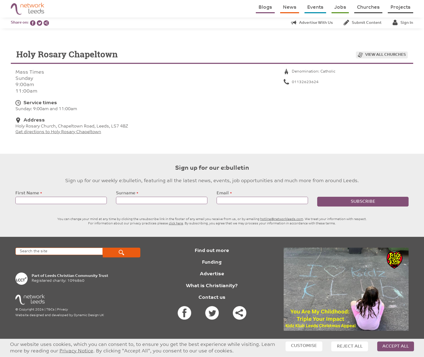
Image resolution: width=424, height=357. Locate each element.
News (289, 7)
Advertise (212, 274)
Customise (304, 346)
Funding (212, 262)
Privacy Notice (76, 351)
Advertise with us (312, 23)
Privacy (62, 309)
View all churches (385, 55)
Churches (368, 7)
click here (176, 223)
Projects (400, 7)
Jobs (340, 7)
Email (223, 193)
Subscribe (363, 201)
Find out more (212, 250)
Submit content (363, 23)
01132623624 (301, 82)
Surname (125, 193)
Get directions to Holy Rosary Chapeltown (58, 132)
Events (315, 7)
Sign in (402, 23)
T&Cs (50, 309)
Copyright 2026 (31, 309)
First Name (27, 193)
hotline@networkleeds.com (281, 219)
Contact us (212, 297)
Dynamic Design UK (89, 315)
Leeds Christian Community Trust (76, 276)
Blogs (265, 7)
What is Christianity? (212, 286)
